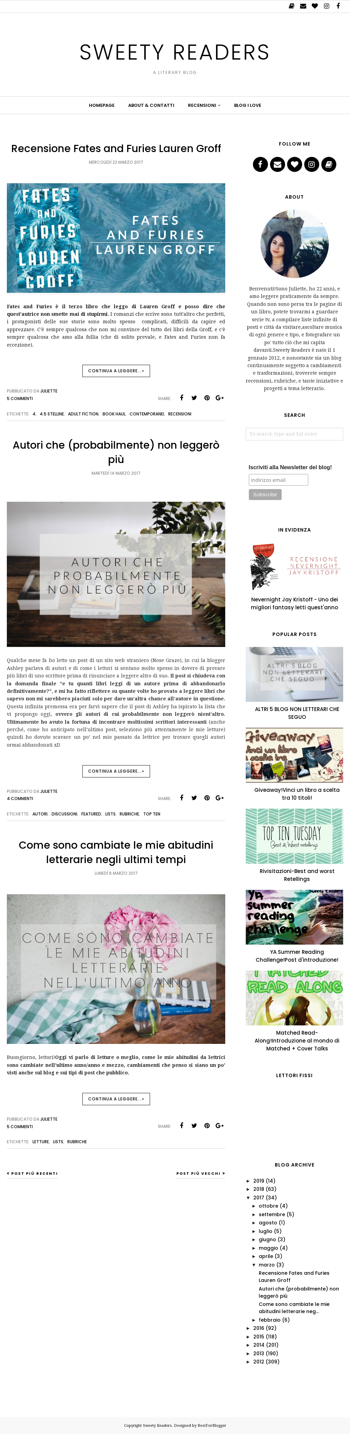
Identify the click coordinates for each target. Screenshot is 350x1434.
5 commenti (20, 398)
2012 (258, 1361)
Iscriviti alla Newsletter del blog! (290, 467)
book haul (114, 414)
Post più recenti (34, 1173)
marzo (267, 1264)
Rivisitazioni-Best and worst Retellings (297, 875)
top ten (151, 814)
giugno (267, 1239)
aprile (266, 1256)
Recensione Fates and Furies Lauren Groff (116, 148)
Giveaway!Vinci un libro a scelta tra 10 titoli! (297, 793)
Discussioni (64, 814)
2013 (258, 1353)
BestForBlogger (212, 1425)
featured (91, 814)
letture (40, 1142)
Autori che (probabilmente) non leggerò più (116, 452)
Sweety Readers (175, 49)
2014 (259, 1345)
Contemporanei (147, 414)
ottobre (268, 1205)
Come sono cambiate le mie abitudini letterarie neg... (294, 1308)
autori (40, 814)
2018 (258, 1189)
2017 (258, 1197)
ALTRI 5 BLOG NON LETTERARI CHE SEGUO (297, 713)
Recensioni (179, 414)
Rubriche (129, 814)
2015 (258, 1336)
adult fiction (83, 414)
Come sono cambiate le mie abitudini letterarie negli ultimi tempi (116, 852)
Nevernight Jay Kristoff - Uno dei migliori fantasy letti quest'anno (294, 603)
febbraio (270, 1320)
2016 (258, 1328)
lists (110, 814)
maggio (268, 1248)
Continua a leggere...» (116, 371)
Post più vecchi (198, 1173)
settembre (272, 1214)
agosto (268, 1222)
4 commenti (20, 798)
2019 (258, 1180)
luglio (265, 1231)
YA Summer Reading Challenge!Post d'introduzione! (297, 955)
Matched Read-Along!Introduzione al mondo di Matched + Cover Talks (297, 1040)
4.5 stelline (52, 414)
